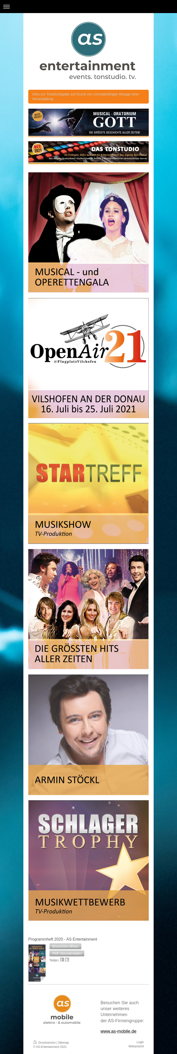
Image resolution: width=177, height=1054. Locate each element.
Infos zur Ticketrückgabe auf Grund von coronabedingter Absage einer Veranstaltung (85, 96)
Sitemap (63, 1042)
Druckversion (45, 1042)
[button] (65, 946)
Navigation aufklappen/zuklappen (88, 6)
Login (140, 1042)
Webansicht (136, 1046)
